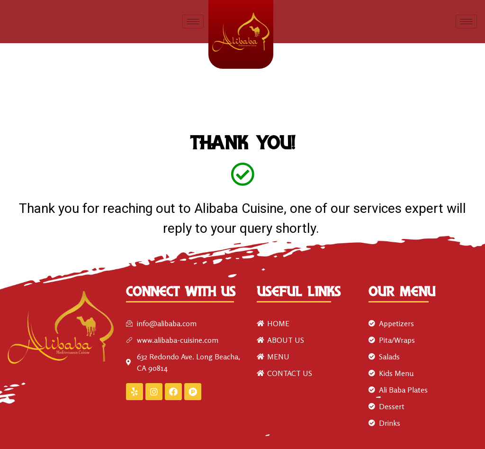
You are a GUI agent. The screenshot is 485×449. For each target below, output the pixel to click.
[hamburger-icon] (193, 21)
